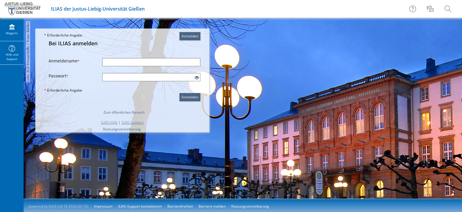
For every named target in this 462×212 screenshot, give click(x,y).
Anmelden (190, 36)
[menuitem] (431, 9)
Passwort (58, 76)
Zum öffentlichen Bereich (124, 112)
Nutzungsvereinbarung (122, 129)
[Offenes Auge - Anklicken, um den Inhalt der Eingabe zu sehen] (197, 78)
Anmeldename (64, 61)
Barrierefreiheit (180, 206)
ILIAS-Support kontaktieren (140, 206)
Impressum (103, 206)
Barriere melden (212, 206)
